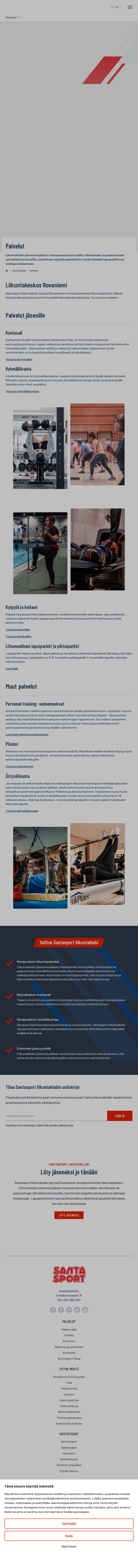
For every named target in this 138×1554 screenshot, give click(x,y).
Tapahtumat (69, 1388)
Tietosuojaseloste (69, 1418)
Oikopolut (11, 17)
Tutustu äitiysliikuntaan (22, 810)
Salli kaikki (69, 1523)
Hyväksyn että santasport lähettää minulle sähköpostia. (40, 1125)
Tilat (69, 1383)
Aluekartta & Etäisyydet (69, 1377)
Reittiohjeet (69, 1442)
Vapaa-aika (69, 1329)
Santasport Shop (69, 1359)
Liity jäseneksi (69, 1215)
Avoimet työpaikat (69, 1465)
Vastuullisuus (69, 1406)
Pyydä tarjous (69, 1471)
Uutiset (69, 1394)
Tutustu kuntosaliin (19, 359)
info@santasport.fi (69, 1295)
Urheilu (69, 1335)
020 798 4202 (72, 1300)
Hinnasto (69, 1453)
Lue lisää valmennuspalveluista (27, 734)
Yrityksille (69, 1353)
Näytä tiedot (69, 1546)
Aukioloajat (69, 1447)
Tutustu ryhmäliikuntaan (22, 391)
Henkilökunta (69, 1459)
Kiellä (69, 1536)
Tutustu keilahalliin (18, 636)
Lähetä (119, 1116)
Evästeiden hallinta (69, 1423)
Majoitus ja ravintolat (69, 1347)
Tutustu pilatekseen (19, 766)
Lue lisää (12, 668)
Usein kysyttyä (69, 1400)
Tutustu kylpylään (18, 629)
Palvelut (69, 1322)
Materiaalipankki (69, 1412)
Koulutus (69, 1341)
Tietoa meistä (69, 1369)
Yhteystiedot (69, 1434)
